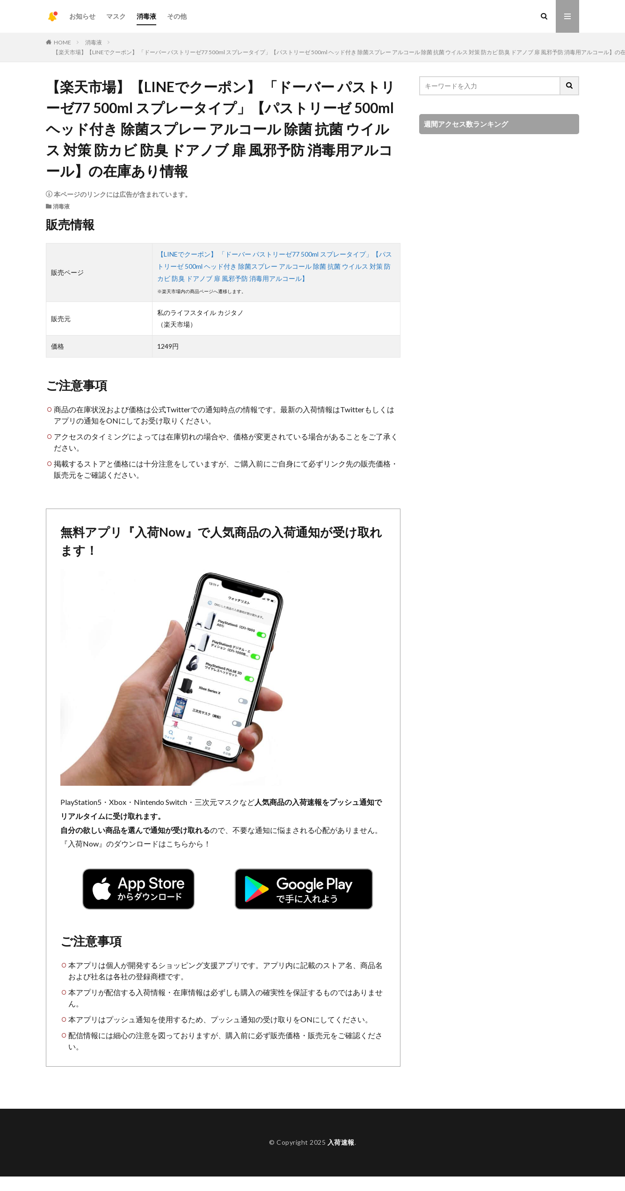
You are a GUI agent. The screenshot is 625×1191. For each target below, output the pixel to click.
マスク (116, 16)
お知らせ (82, 16)
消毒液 (146, 16)
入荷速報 (341, 1142)
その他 (177, 16)
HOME (62, 42)
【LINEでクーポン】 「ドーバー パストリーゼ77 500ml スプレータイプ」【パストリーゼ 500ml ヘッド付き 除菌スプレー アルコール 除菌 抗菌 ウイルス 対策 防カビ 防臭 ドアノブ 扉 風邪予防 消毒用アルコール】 (274, 266)
